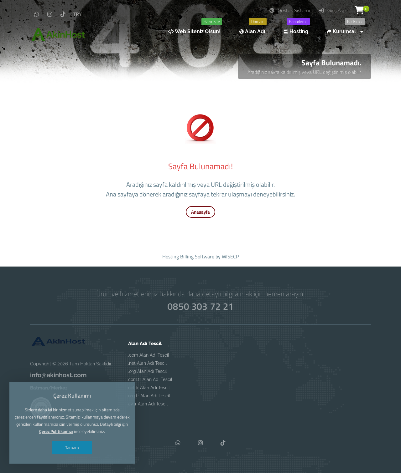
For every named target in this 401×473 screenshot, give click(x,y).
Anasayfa (200, 212)
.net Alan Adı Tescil (147, 363)
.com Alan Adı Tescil (148, 355)
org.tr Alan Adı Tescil (149, 395)
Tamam (72, 447)
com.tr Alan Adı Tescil (150, 379)
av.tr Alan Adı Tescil (148, 403)
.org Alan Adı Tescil (147, 371)
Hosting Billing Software (188, 256)
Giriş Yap (332, 10)
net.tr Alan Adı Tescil (149, 387)
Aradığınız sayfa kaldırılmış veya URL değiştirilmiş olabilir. (304, 72)
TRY (77, 14)
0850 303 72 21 (200, 306)
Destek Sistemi (289, 10)
